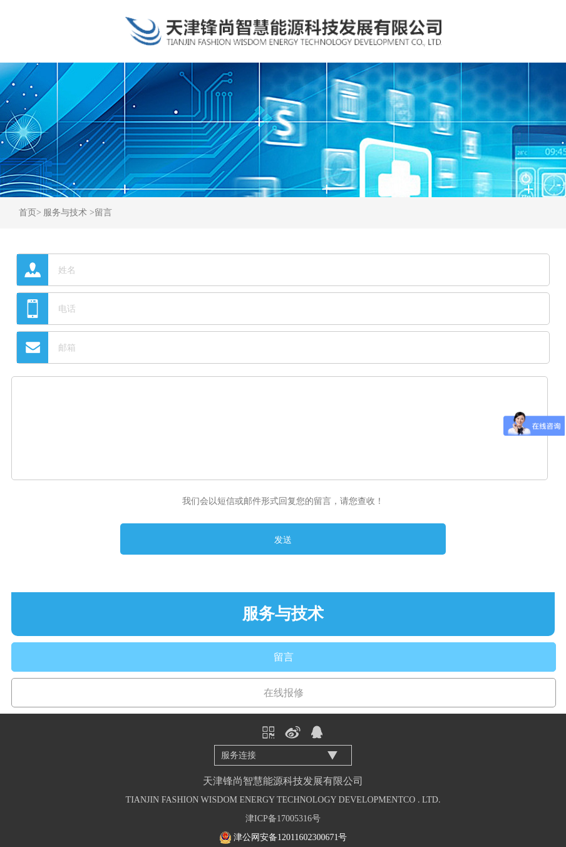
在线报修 (284, 692)
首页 (27, 212)
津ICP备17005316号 (283, 818)
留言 (103, 212)
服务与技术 (65, 212)
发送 (283, 540)
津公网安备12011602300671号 (290, 837)
